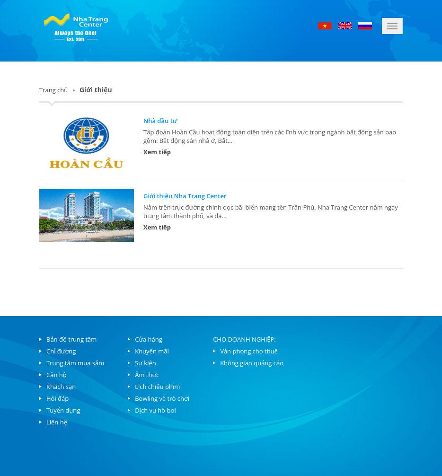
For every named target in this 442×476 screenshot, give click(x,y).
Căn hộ (56, 374)
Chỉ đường (61, 351)
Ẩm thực (147, 374)
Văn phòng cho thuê (249, 351)
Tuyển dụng (63, 410)
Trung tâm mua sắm (75, 363)
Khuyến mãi (152, 351)
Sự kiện (145, 363)
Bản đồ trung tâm (71, 339)
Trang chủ (53, 90)
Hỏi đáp (57, 398)
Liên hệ (56, 422)
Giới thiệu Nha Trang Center (185, 196)
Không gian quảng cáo (251, 363)
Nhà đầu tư (160, 120)
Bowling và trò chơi (162, 398)
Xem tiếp (157, 152)
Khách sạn (61, 386)
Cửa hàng (148, 339)
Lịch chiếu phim (157, 386)
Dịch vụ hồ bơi (155, 410)
